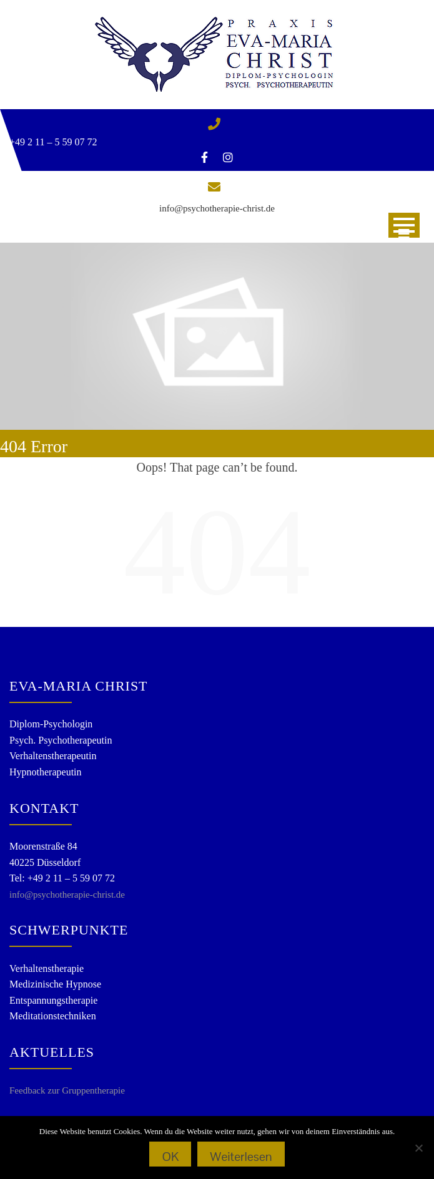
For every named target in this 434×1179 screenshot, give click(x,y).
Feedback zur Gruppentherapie (67, 1090)
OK (170, 1156)
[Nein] (418, 1148)
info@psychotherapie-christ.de (217, 208)
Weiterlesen (241, 1156)
